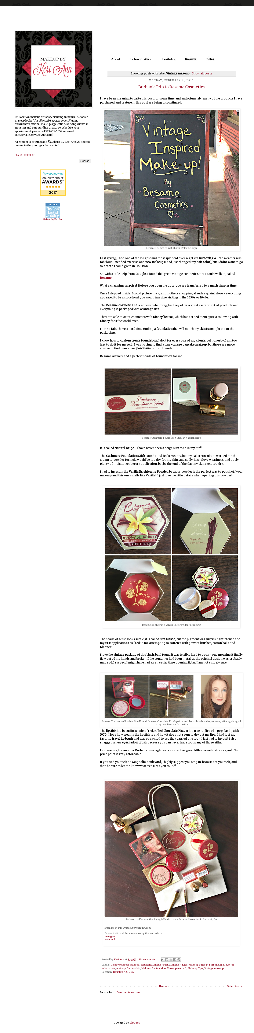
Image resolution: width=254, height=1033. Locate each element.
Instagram (110, 936)
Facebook (110, 939)
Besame (106, 278)
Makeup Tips (195, 968)
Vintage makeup (214, 968)
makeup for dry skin (128, 968)
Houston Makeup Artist (154, 964)
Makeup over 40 (176, 968)
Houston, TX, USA (123, 971)
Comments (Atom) (128, 992)
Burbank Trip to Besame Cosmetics (171, 86)
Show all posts (202, 73)
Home (163, 986)
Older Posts (234, 986)
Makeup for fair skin (153, 968)
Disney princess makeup (125, 964)
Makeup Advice (178, 964)
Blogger (135, 1022)
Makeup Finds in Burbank (204, 964)
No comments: (147, 959)
